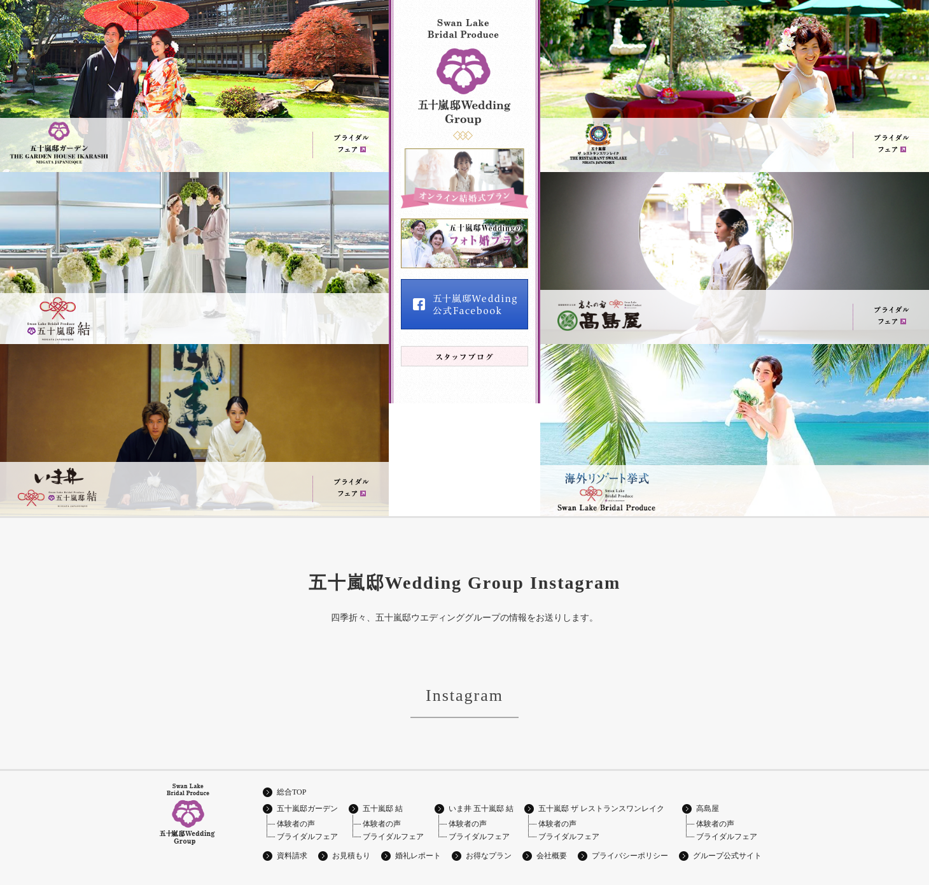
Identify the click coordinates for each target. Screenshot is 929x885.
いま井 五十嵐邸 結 (481, 808)
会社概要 (551, 855)
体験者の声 (296, 823)
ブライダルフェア (307, 836)
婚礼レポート (418, 855)
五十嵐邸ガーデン (307, 808)
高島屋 (707, 808)
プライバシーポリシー (630, 855)
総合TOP (291, 792)
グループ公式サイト (727, 855)
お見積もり (351, 855)
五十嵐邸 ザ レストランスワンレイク (601, 808)
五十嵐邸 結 (383, 808)
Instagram (464, 695)
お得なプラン (489, 855)
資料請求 (292, 855)
